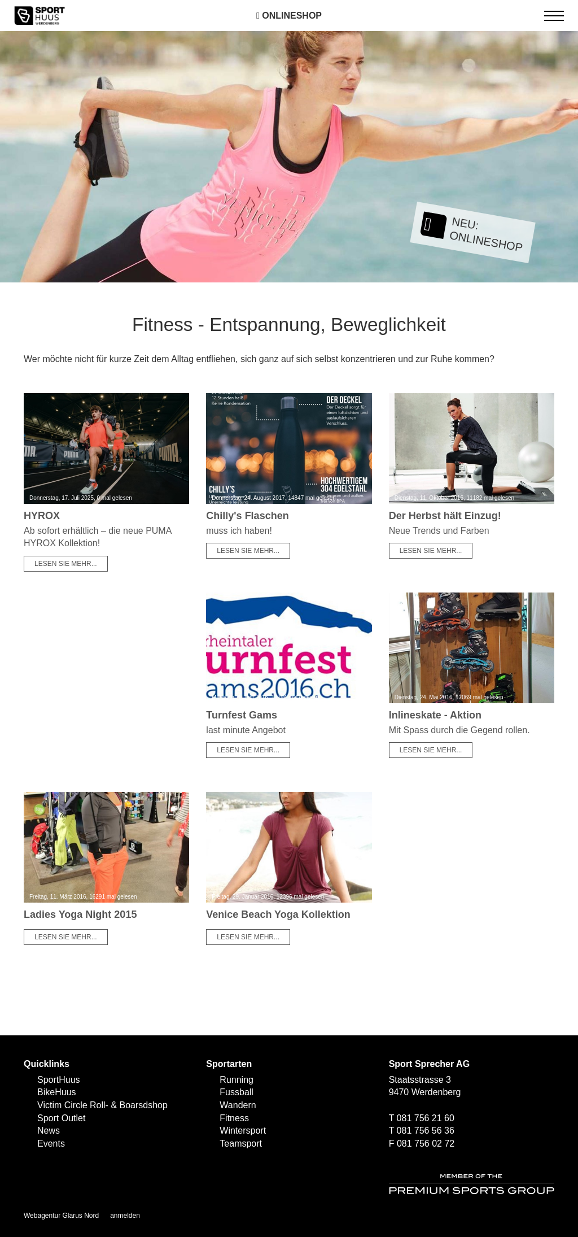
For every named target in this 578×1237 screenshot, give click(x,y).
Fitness (234, 1118)
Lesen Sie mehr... (65, 564)
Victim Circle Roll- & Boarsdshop (102, 1105)
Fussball (236, 1092)
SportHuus (58, 1079)
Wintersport (243, 1130)
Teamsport (241, 1143)
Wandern (238, 1105)
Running (236, 1079)
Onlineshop (289, 15)
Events (51, 1143)
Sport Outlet (61, 1118)
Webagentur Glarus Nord (61, 1215)
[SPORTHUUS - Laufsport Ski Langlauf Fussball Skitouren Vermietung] (39, 15)
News (48, 1130)
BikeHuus (56, 1092)
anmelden (125, 1215)
